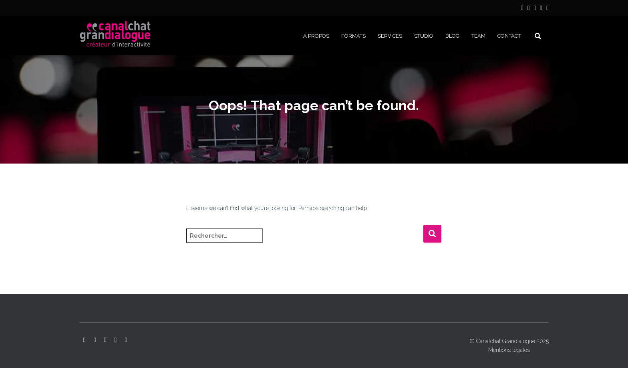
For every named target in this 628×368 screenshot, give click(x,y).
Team (478, 36)
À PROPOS (316, 36)
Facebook (541, 9)
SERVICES (390, 36)
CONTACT (509, 36)
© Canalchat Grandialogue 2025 (509, 341)
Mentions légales (509, 350)
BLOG (452, 36)
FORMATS (353, 36)
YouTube (534, 9)
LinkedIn (522, 9)
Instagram (528, 9)
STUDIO (423, 36)
